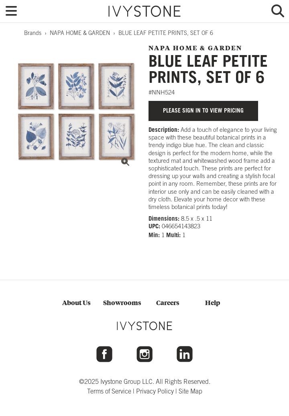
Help (212, 302)
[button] (11, 11)
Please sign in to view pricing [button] (203, 110)
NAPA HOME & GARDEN (80, 33)
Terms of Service (109, 391)
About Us (76, 302)
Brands (32, 33)
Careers (167, 302)
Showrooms (122, 302)
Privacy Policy (155, 391)
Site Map (190, 391)
